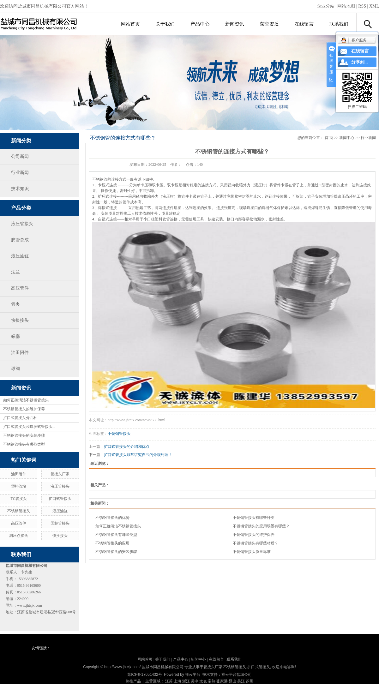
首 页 (329, 137)
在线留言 (304, 24)
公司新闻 (20, 156)
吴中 (194, 681)
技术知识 (20, 188)
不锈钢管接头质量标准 (252, 551)
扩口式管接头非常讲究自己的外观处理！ (138, 455)
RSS (362, 6)
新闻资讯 (234, 24)
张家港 (222, 681)
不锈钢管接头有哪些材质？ (255, 543)
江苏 (169, 681)
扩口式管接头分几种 (20, 418)
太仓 (203, 681)
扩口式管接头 (60, 498)
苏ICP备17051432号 (144, 674)
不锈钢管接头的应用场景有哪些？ (261, 526)
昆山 (232, 681)
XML (374, 6)
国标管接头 (60, 523)
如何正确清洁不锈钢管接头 (26, 400)
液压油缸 (20, 256)
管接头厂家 (60, 474)
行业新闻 (20, 172)
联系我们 (338, 24)
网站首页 (130, 24)
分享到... (359, 62)
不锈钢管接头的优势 (112, 517)
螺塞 (15, 336)
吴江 (241, 681)
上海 (177, 681)
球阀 (15, 368)
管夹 (15, 304)
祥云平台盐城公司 (236, 674)
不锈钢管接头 (18, 511)
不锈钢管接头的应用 (112, 543)
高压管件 (20, 288)
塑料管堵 (18, 486)
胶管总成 (20, 239)
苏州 (249, 681)
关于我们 (165, 24)
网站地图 (346, 6)
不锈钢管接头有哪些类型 (24, 444)
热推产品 (133, 681)
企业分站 (325, 6)
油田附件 (20, 352)
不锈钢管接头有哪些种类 (253, 517)
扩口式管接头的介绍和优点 (126, 446)
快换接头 (20, 320)
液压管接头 (22, 223)
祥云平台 (192, 674)
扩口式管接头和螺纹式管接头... (29, 426)
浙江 (186, 681)
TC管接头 (19, 498)
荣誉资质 (269, 24)
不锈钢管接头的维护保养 (24, 409)
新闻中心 (346, 137)
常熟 (211, 681)
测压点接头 (18, 535)
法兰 (15, 272)
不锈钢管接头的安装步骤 (24, 435)
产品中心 (199, 24)
